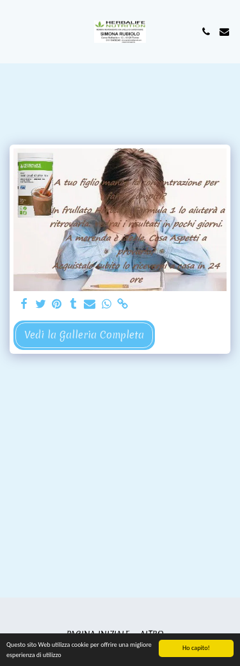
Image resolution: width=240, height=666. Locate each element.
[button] (14, 31)
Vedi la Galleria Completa (84, 335)
